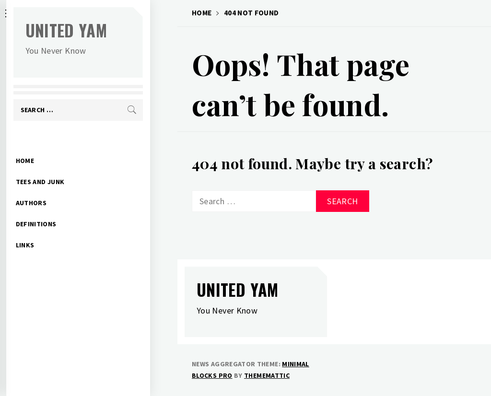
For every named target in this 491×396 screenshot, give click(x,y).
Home (52, 145)
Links (52, 230)
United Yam (94, 30)
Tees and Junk (67, 167)
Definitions (63, 209)
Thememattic (267, 375)
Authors (58, 188)
